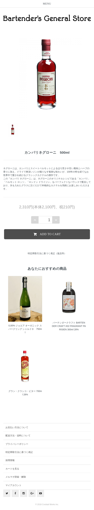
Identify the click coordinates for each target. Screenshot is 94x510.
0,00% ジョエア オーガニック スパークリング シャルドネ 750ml (25, 329)
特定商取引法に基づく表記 (19, 452)
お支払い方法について (17, 427)
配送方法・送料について (18, 435)
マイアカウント (13, 485)
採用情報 (10, 460)
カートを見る (12, 468)
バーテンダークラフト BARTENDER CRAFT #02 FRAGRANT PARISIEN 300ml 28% (69, 326)
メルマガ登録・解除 (16, 477)
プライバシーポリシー (17, 444)
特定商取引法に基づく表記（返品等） (47, 253)
